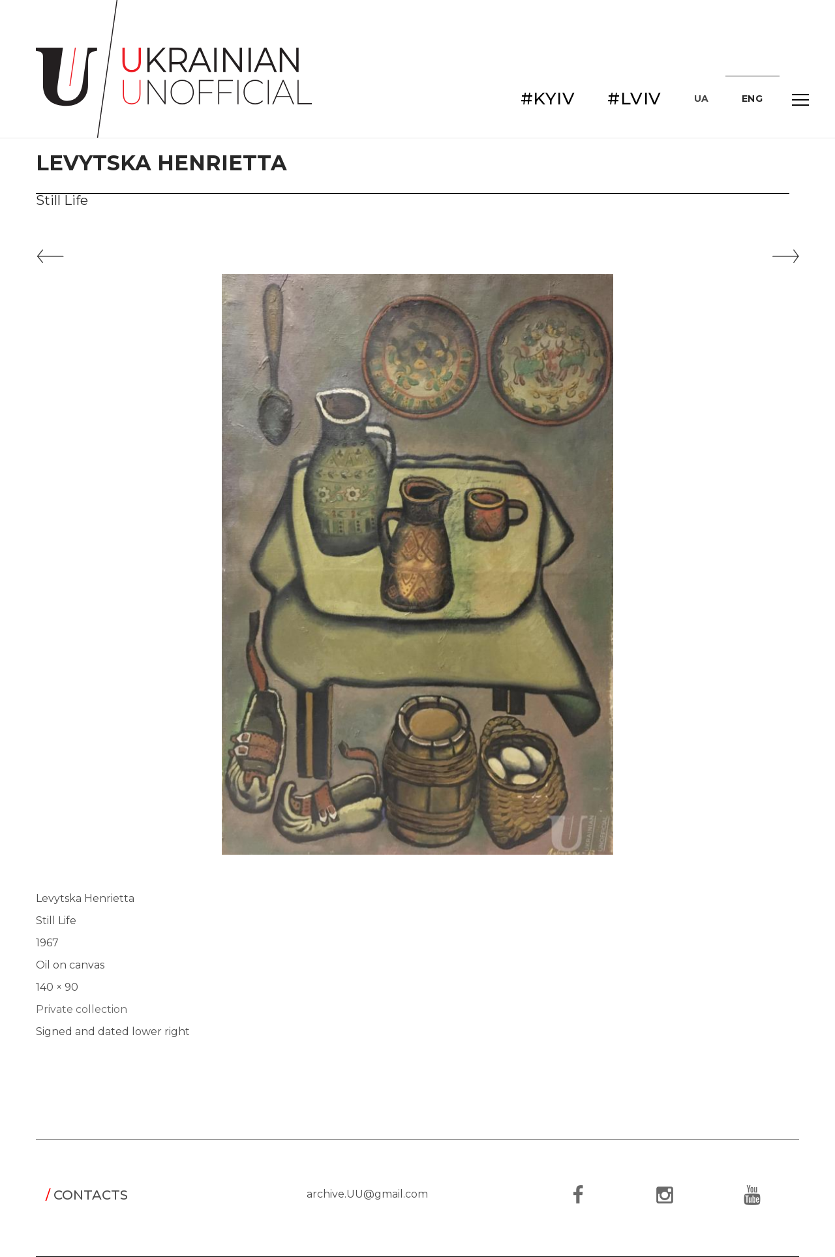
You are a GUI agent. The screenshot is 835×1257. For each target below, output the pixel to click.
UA (701, 98)
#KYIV (548, 98)
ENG (752, 98)
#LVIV (634, 98)
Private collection (81, 1009)
